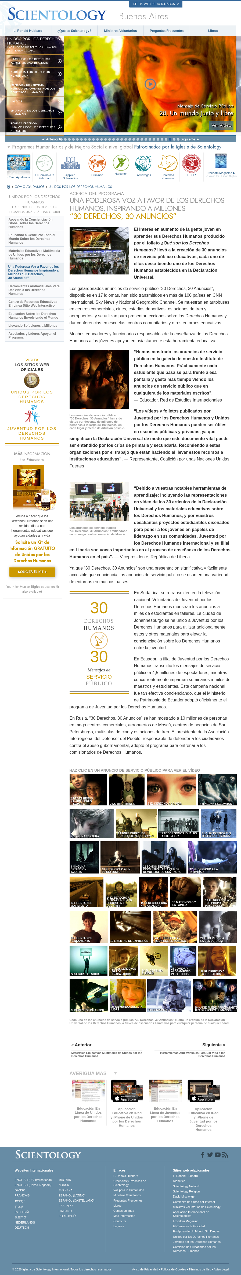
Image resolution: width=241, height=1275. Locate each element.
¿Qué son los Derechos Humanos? (30, 74)
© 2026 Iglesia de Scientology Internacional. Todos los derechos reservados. (62, 1269)
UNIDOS (16, 101)
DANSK (20, 1190)
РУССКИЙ (22, 1212)
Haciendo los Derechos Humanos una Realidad (30, 61)
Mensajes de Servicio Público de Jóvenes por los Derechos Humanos (33, 88)
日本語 (19, 1207)
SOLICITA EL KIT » (32, 571)
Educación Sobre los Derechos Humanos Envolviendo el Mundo (33, 315)
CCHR (191, 165)
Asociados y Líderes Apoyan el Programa (32, 335)
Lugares (118, 1226)
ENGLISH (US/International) (33, 1179)
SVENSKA (66, 1190)
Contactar (119, 1221)
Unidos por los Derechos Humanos (196, 1236)
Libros (213, 31)
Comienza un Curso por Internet (194, 1201)
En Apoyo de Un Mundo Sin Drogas (196, 1231)
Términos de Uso (200, 1269)
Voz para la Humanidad (128, 1190)
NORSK (64, 1185)
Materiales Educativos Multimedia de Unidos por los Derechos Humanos (34, 254)
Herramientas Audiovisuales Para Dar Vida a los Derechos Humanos (34, 290)
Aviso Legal (221, 1269)
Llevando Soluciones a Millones (33, 326)
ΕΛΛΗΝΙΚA (66, 1205)
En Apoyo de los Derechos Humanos (32, 112)
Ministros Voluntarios (120, 31)
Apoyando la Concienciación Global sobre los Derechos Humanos (31, 223)
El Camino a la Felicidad (44, 166)
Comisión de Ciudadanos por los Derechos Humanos (194, 1248)
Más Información (124, 1215)
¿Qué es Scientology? (74, 31)
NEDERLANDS (25, 1222)
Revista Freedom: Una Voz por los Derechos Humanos (32, 127)
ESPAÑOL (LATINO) (72, 1195)
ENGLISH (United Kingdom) (33, 1185)
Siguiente (188, 139)
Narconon (120, 164)
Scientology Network (186, 1186)
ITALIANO (65, 1211)
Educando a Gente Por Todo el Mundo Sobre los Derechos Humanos (32, 238)
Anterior (52, 139)
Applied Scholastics (70, 166)
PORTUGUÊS (68, 1216)
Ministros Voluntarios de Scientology (197, 1207)
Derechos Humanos (167, 166)
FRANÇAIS (22, 1195)
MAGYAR (65, 1179)
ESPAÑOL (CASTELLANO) (77, 1200)
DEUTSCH (22, 1227)
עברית (20, 1201)
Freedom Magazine (221, 174)
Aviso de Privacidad (145, 1269)
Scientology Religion (186, 1191)
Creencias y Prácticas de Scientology (129, 1182)
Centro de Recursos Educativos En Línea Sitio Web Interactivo (33, 303)
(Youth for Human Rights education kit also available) (32, 589)
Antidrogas (144, 165)
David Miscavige (184, 1196)
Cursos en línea (123, 1210)
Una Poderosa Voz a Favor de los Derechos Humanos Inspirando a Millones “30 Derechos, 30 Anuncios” (33, 272)
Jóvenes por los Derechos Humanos (197, 1241)
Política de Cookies (173, 1269)
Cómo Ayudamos (19, 177)
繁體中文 (21, 1217)
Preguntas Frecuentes (167, 31)
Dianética (179, 1181)
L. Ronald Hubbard (27, 31)
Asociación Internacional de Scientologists (191, 1213)
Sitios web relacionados (156, 4)
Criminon (97, 165)
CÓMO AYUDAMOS (30, 186)
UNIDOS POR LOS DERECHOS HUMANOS (80, 186)
